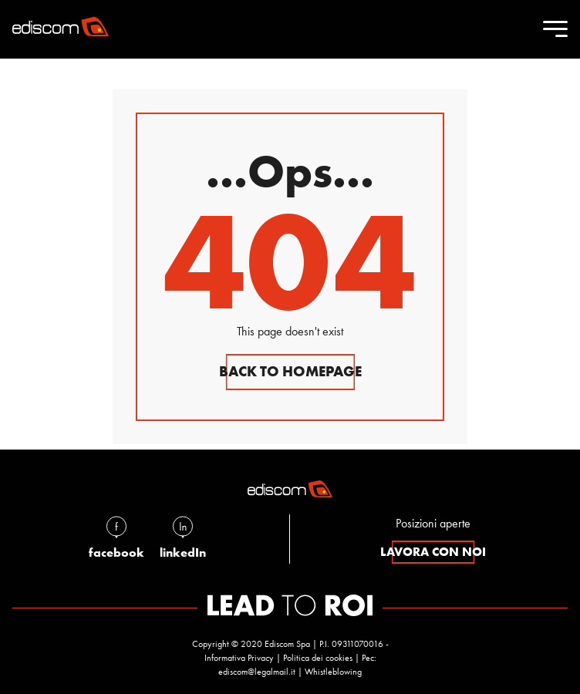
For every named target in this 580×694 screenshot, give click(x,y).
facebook (116, 537)
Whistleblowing (333, 671)
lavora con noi (433, 552)
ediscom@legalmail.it (256, 671)
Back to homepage (290, 371)
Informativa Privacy (239, 658)
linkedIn (183, 537)
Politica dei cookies (317, 658)
